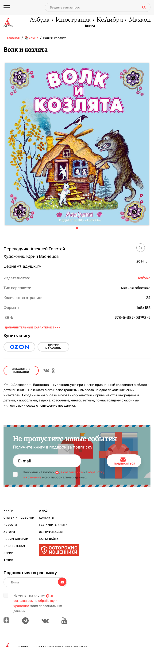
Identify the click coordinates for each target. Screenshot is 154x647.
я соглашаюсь (72, 472)
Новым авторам (16, 539)
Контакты (46, 517)
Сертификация (51, 532)
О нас (43, 510)
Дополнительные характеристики (33, 327)
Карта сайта (48, 539)
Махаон (139, 20)
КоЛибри (109, 20)
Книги (90, 26)
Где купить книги (53, 524)
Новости (10, 524)
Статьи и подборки (19, 517)
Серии (8, 553)
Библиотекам (14, 546)
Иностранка (72, 20)
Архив (8, 560)
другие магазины (53, 347)
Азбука (39, 20)
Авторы (9, 532)
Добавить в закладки (21, 371)
